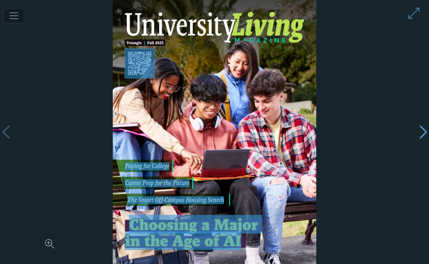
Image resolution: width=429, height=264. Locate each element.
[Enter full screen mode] (414, 13)
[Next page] (423, 132)
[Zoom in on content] (50, 244)
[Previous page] (6, 132)
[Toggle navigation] (14, 15)
